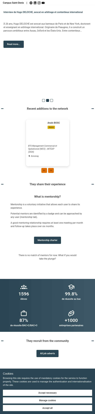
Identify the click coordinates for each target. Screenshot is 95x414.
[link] (31, 3)
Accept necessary (47, 392)
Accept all (47, 408)
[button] (13, 44)
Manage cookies (47, 400)
